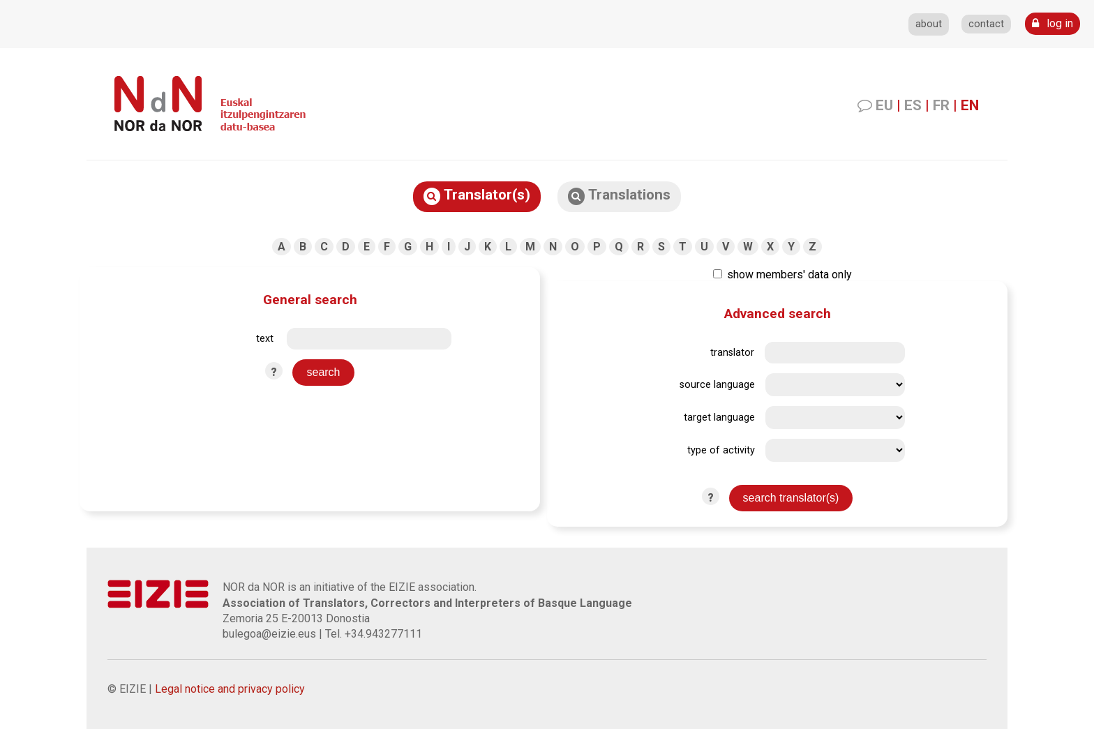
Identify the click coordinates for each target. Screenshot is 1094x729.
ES (913, 105)
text (265, 339)
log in (1052, 23)
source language (717, 385)
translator (732, 353)
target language (719, 417)
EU (884, 105)
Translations (619, 195)
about (928, 24)
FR (941, 105)
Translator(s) (477, 195)
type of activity (721, 450)
